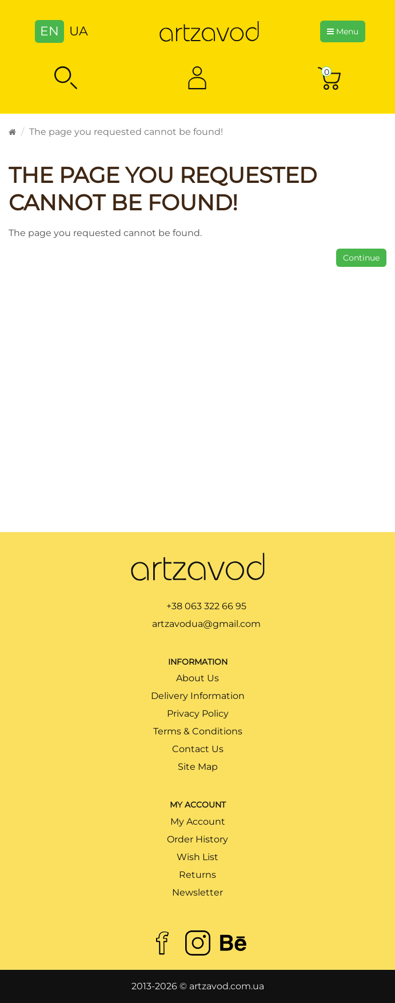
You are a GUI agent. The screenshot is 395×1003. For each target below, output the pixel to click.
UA (78, 31)
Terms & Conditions (197, 731)
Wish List (197, 857)
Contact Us (198, 749)
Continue (361, 258)
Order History (197, 839)
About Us (197, 678)
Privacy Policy (198, 713)
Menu (342, 31)
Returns (197, 874)
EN (49, 31)
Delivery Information (198, 695)
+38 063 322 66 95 (206, 606)
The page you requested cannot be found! (126, 131)
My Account (197, 821)
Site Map (198, 766)
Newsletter (197, 892)
